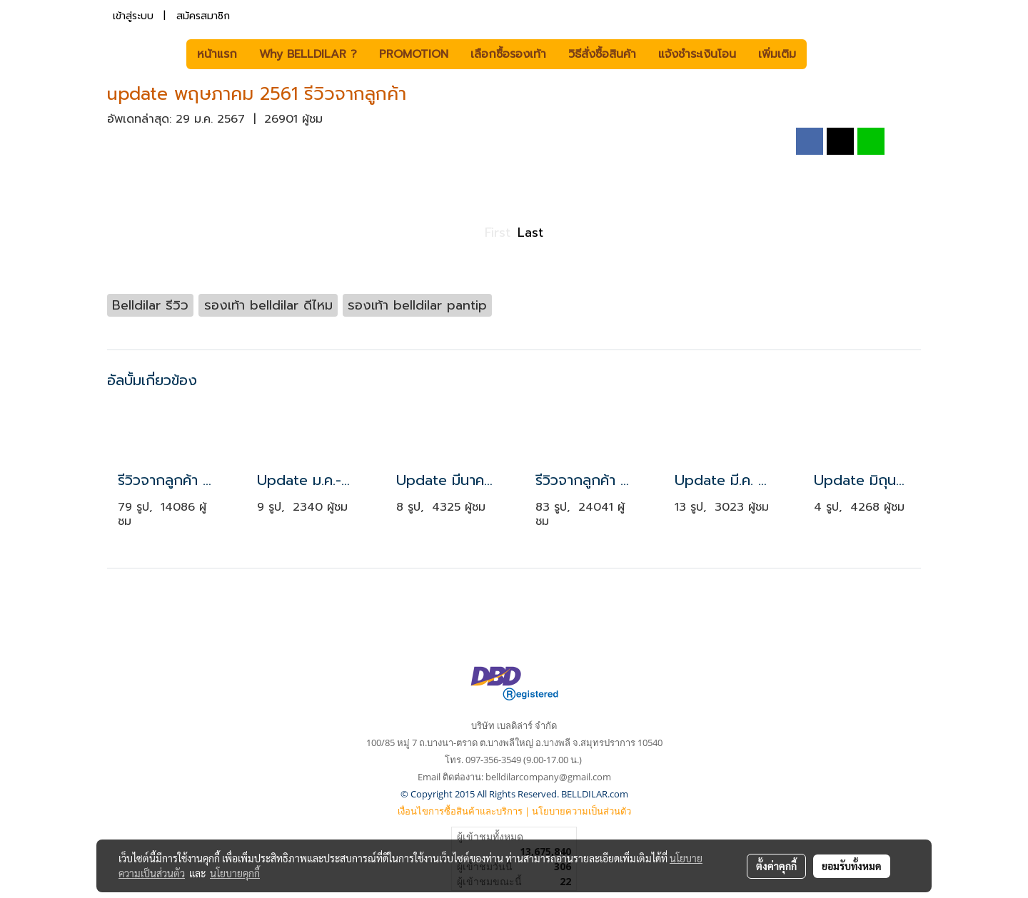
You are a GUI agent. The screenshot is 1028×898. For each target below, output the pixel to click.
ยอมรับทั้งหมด (852, 865)
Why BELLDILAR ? (308, 54)
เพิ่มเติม (777, 54)
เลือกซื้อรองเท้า (508, 54)
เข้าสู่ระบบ (133, 16)
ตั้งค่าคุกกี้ (776, 865)
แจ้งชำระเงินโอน (697, 54)
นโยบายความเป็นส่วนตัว (581, 811)
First (497, 233)
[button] (828, 54)
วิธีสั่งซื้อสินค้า (602, 54)
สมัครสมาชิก (203, 16)
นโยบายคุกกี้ (235, 873)
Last (530, 233)
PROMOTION (413, 54)
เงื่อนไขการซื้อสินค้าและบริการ (460, 811)
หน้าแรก (217, 54)
